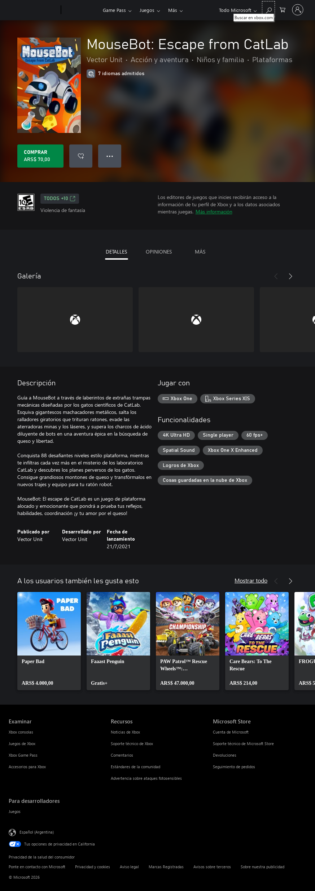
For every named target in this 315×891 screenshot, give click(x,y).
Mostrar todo (251, 580)
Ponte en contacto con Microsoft (37, 866)
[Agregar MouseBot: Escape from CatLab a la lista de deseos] (80, 156)
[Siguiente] (290, 276)
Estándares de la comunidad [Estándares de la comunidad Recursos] (135, 766)
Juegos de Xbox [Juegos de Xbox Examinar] (22, 743)
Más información (214, 211)
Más (172, 10)
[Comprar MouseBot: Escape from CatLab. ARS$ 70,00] (40, 156)
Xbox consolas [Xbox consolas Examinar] (21, 732)
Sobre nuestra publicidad (262, 866)
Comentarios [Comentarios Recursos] (122, 755)
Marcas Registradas (166, 866)
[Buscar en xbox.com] (268, 9)
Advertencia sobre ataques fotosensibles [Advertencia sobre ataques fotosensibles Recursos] (146, 778)
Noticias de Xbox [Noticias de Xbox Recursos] (125, 732)
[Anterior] (276, 276)
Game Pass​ (114, 10)
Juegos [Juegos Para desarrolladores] (15, 811)
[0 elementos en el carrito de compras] (282, 9)
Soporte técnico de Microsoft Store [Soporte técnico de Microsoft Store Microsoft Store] (243, 743)
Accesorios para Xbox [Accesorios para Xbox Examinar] (27, 766)
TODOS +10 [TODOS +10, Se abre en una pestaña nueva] (59, 199)
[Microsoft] (33, 10)
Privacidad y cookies (92, 866)
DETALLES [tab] (116, 251)
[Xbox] (81, 10)
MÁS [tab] (200, 251)
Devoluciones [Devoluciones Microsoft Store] (224, 755)
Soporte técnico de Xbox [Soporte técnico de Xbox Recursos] (132, 743)
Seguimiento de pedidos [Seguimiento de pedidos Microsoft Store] (234, 766)
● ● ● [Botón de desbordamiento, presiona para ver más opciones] (109, 156)
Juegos (147, 10)
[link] (49, 641)
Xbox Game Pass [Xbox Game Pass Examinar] (23, 755)
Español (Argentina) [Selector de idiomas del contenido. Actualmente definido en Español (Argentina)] (36, 832)
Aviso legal (129, 866)
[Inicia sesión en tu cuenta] (297, 9)
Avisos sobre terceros (212, 866)
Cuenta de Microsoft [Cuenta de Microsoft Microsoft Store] (231, 732)
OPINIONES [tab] (159, 251)
